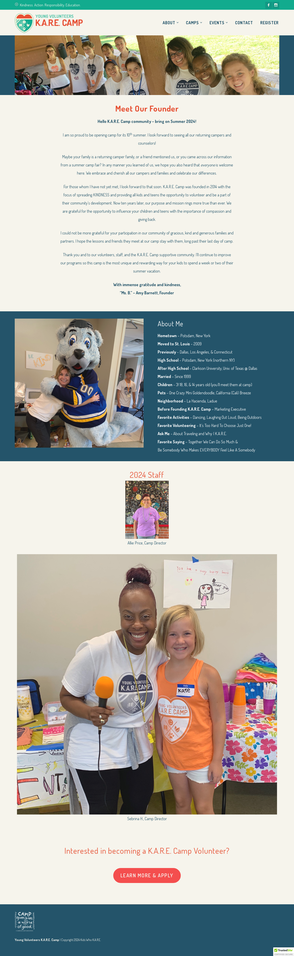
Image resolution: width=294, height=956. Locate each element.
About (169, 22)
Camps (192, 22)
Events (217, 22)
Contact (244, 22)
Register (269, 22)
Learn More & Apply (147, 875)
